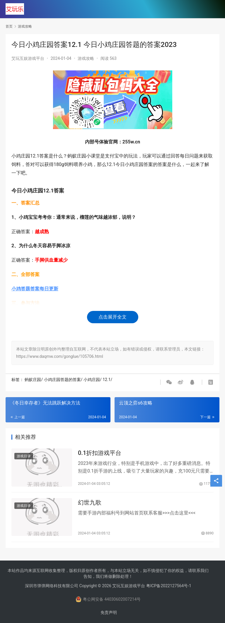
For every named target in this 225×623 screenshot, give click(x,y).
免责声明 (108, 612)
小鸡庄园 (91, 379)
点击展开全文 (112, 317)
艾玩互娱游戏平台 (27, 58)
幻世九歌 (89, 503)
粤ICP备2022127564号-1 (168, 585)
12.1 (106, 379)
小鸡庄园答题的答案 (62, 379)
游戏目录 (24, 456)
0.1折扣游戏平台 (99, 453)
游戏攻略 (86, 58)
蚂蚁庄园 (33, 379)
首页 (9, 26)
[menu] (213, 9)
